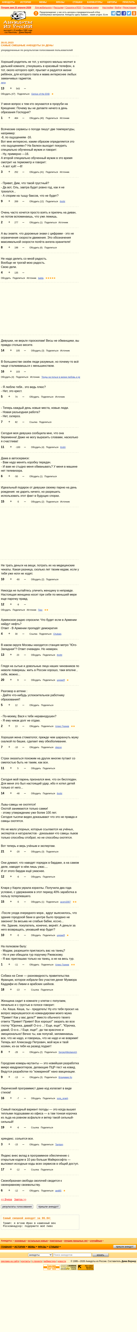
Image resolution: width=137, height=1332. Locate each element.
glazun (58, 747)
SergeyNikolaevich (68, 1052)
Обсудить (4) (7, 377)
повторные (56, 1240)
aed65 (58, 1190)
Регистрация (129, 7)
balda (41, 278)
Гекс (40, 610)
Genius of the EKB (40, 94)
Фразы (60, 2)
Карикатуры (94, 2)
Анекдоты (8, 2)
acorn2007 (65, 902)
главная (6, 1247)
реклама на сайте (10, 1261)
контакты (25, 1261)
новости (62, 1261)
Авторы (112, 2)
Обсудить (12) (36, 201)
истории (19, 1247)
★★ (46, 610)
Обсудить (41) (36, 172)
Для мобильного (43, 7)
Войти (118, 7)
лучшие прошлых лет (76, 1240)
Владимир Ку (65, 1077)
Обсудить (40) (36, 118)
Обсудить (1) (36, 222)
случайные (96, 1240)
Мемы (43, 2)
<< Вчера (6, 1199)
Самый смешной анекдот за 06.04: (27, 1218)
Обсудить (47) (8, 94)
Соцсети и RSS (73, 7)
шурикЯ (61, 680)
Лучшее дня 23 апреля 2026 (16, 7)
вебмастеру (50, 1261)
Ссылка (33, 422)
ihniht (62, 201)
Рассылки (59, 7)
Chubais (57, 634)
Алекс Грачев (62, 726)
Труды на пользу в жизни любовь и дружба (63, 377)
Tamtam (59, 1144)
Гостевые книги (90, 7)
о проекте (37, 1261)
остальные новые (38, 1240)
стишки (54, 1247)
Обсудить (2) (37, 501)
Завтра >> (20, 1199)
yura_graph (62, 1098)
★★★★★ (50, 278)
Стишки (77, 2)
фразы (42, 1247)
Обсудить (6, 278)
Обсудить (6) (36, 247)
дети (3, 82)
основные (20, 1240)
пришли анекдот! (124, 1246)
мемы (31, 1247)
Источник (64, 118)
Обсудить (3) (37, 350)
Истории (25, 2)
